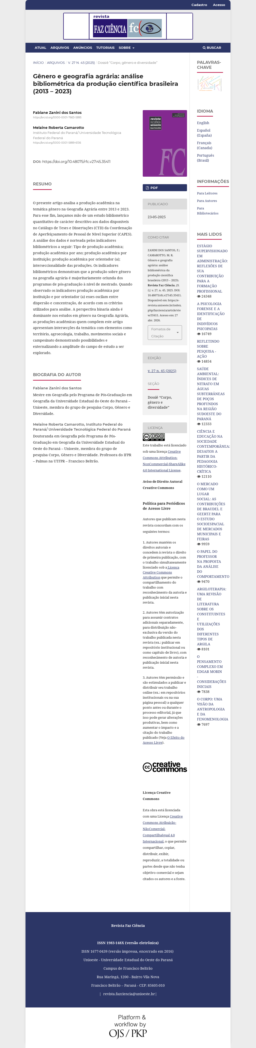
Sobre (125, 48)
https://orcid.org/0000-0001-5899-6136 (57, 142)
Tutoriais (105, 48)
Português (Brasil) (205, 158)
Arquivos (59, 48)
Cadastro (199, 5)
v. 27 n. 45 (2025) (81, 63)
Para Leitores (207, 193)
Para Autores (207, 200)
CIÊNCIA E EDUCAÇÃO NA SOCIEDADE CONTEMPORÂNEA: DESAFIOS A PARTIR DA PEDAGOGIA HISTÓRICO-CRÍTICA (213, 451)
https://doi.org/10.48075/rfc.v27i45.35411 (76, 161)
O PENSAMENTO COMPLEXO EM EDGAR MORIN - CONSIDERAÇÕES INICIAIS (211, 671)
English (203, 122)
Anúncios (82, 48)
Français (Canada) (204, 145)
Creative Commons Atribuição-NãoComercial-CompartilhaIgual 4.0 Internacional (163, 829)
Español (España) (204, 133)
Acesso (219, 5)
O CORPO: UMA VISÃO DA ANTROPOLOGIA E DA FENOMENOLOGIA (212, 709)
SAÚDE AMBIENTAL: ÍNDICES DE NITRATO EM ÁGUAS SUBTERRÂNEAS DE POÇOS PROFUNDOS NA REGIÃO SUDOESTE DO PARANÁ (211, 393)
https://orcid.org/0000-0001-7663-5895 (57, 117)
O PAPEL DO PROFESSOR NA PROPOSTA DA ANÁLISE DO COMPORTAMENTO (213, 564)
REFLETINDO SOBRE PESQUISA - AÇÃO (208, 349)
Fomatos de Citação (160, 332)
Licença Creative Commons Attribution (161, 572)
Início (38, 63)
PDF (154, 188)
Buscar (212, 48)
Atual (40, 48)
